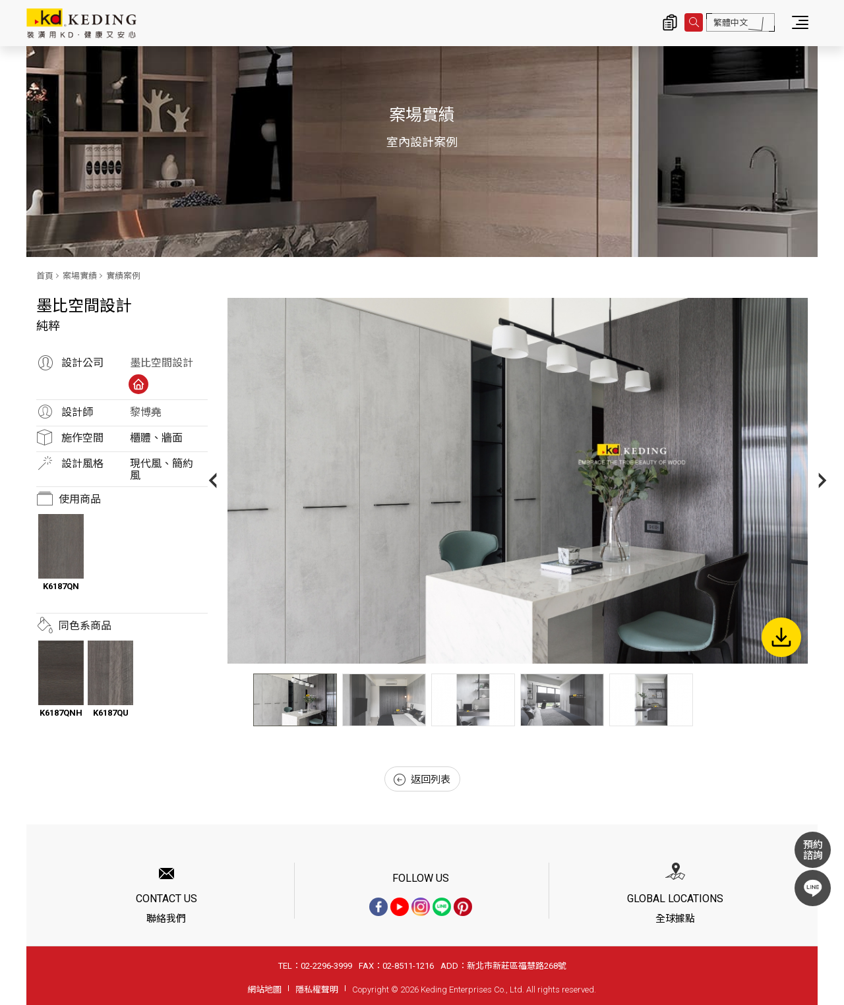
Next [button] (822, 481)
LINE (813, 888)
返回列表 (422, 780)
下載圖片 (781, 637)
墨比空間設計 (161, 363)
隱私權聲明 (316, 989)
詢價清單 (670, 22)
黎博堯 (146, 412)
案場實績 (80, 276)
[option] (517, 481)
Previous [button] (212, 481)
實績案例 (123, 276)
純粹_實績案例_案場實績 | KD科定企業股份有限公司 (81, 23)
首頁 (44, 276)
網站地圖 (264, 989)
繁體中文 (730, 23)
